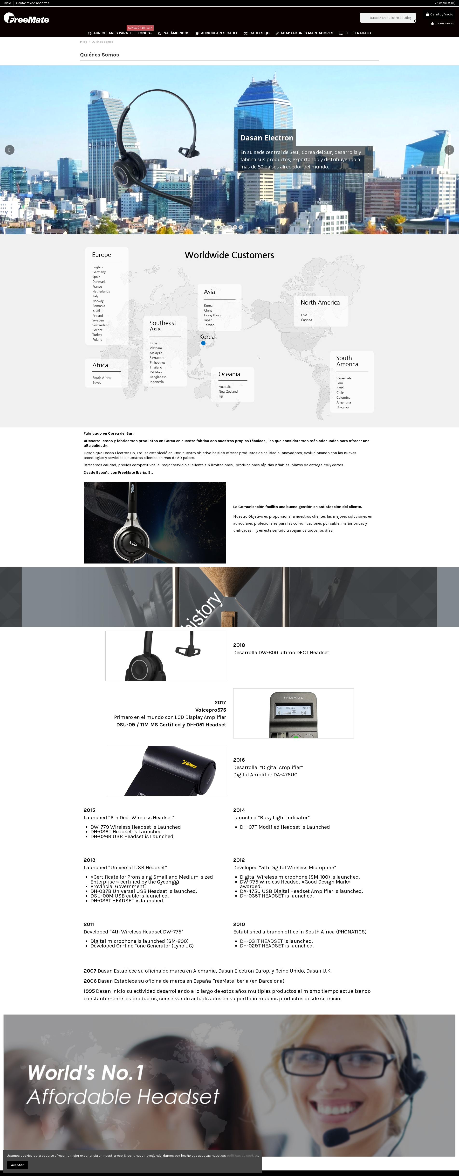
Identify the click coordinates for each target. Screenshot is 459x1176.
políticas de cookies (242, 1156)
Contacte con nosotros (32, 3)
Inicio (8, 3)
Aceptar (17, 1165)
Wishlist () (444, 3)
